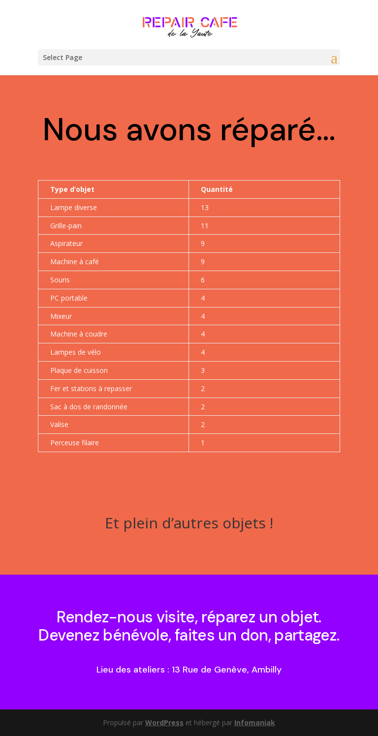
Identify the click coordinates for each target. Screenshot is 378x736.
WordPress (164, 722)
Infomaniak (254, 722)
